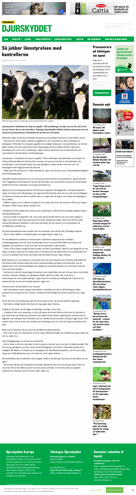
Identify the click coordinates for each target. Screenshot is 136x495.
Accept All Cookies (114, 490)
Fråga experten (42, 39)
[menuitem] (6, 39)
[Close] (133, 490)
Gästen (79, 39)
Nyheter (16, 39)
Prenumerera (102, 92)
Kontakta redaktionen (116, 39)
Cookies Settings (95, 490)
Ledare (27, 39)
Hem (6, 39)
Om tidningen (94, 39)
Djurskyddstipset (63, 39)
